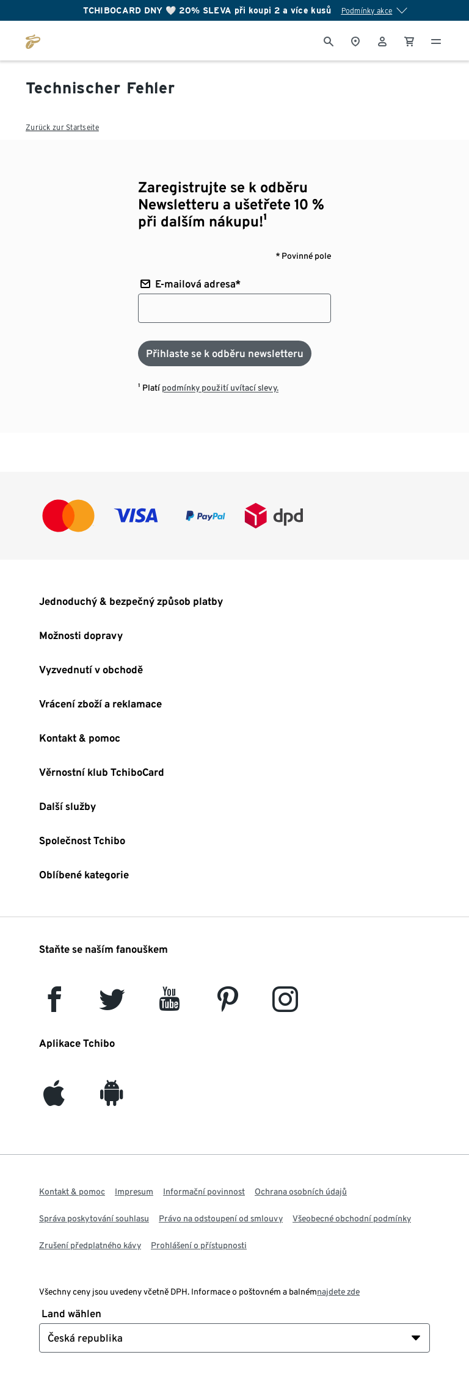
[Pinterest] (227, 1005)
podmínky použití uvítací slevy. (220, 387)
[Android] (111, 1099)
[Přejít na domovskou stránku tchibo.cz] (33, 40)
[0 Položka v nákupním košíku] (409, 40)
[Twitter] (112, 1005)
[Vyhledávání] (328, 40)
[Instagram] (285, 1005)
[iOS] (54, 1099)
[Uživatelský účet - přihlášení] (382, 40)
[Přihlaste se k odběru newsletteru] (224, 353)
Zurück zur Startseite (62, 127)
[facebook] (54, 1005)
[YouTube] (170, 1005)
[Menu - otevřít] (436, 40)
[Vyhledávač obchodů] (355, 40)
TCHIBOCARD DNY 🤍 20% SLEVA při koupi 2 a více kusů (207, 10)
